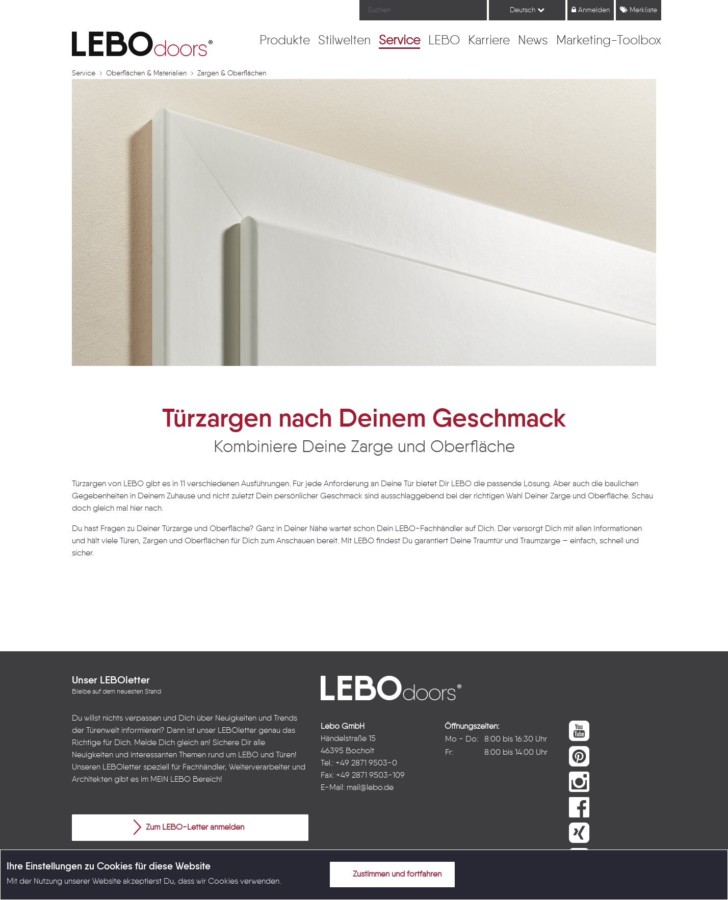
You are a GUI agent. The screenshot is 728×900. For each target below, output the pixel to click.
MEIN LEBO (170, 780)
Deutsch (527, 10)
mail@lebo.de (370, 788)
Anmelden (590, 10)
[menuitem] (284, 41)
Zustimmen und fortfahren (391, 874)
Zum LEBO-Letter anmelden (189, 827)
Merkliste (638, 10)
